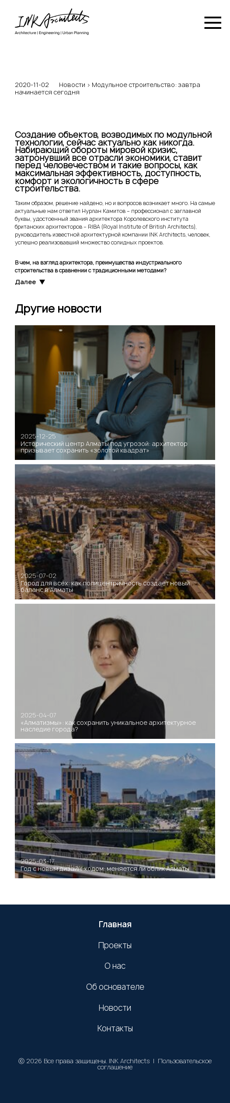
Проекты (115, 946)
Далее (30, 282)
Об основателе (115, 987)
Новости (72, 84)
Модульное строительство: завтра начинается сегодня (107, 88)
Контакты (115, 1029)
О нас (115, 966)
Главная (115, 925)
